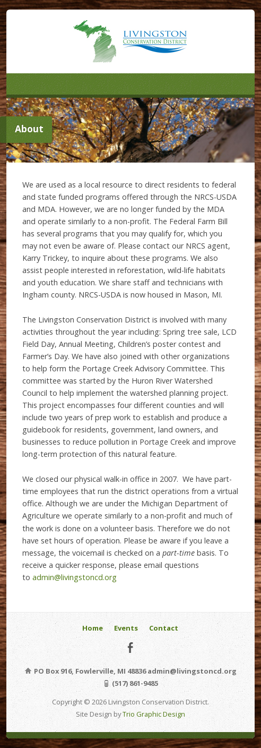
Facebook (130, 647)
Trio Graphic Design (154, 714)
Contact (163, 628)
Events (126, 628)
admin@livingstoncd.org (74, 577)
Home (92, 628)
